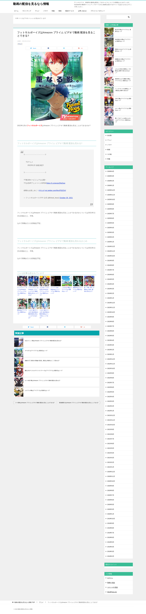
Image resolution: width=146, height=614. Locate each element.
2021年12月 (111, 415)
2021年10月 (111, 425)
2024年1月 (110, 298)
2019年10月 (111, 518)
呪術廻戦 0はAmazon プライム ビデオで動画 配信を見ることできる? (78, 402)
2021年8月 (110, 434)
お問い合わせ (82, 11)
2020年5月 (110, 504)
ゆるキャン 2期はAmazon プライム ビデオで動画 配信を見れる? (43, 340)
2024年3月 (110, 288)
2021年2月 (110, 462)
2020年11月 (111, 476)
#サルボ (42, 190)
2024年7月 (110, 270)
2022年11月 (111, 364)
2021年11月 (111, 420)
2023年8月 (110, 321)
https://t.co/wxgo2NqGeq (56, 183)
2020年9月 (110, 486)
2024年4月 (110, 284)
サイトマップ (27, 11)
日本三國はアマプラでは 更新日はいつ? (123, 99)
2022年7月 (110, 382)
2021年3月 (110, 457)
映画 (60, 11)
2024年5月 (110, 279)
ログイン (110, 578)
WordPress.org (112, 592)
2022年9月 (110, 373)
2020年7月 (110, 495)
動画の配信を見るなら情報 (31, 3)
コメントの (112, 587)
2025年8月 (110, 209)
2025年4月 (110, 227)
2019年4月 (110, 547)
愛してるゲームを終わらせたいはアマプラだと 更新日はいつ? (123, 120)
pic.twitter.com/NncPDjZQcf (55, 190)
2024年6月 (110, 274)
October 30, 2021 (66, 198)
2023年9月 (110, 317)
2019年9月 (110, 523)
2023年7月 (110, 326)
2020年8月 (110, 490)
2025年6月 (110, 218)
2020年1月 (110, 514)
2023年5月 (110, 335)
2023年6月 (110, 331)
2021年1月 (110, 467)
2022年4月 (110, 396)
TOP (24, 602)
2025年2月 (110, 237)
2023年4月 (110, 340)
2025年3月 (110, 232)
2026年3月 (110, 176)
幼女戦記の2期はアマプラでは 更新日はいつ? (122, 40)
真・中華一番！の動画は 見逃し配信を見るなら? (89, 289)
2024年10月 (111, 256)
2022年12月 (111, 359)
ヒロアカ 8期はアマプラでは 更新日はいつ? (37, 390)
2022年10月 (111, 368)
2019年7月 (110, 533)
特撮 (53, 11)
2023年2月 (110, 349)
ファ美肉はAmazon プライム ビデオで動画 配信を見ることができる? (34, 402)
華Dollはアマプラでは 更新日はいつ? (22, 311)
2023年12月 (111, 302)
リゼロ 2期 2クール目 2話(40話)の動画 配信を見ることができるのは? (33, 313)
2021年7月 (110, 439)
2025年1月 (110, 242)
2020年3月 (110, 509)
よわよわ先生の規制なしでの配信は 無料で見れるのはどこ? (123, 70)
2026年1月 (110, 185)
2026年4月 (110, 171)
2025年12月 (111, 190)
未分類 (109, 135)
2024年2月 (110, 293)
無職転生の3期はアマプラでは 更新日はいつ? (122, 60)
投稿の (111, 583)
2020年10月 (111, 481)
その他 (109, 154)
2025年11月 (111, 195)
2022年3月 (110, 401)
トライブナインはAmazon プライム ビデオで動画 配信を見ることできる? (33, 291)
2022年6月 (110, 387)
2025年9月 (110, 204)
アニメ (37, 11)
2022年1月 (110, 411)
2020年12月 (111, 471)
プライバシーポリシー (98, 11)
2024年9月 (110, 260)
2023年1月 (110, 354)
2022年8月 (110, 378)
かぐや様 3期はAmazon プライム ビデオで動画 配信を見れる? (42, 380)
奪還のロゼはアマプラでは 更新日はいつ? (123, 50)
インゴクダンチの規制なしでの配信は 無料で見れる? (123, 89)
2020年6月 (110, 500)
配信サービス (69, 11)
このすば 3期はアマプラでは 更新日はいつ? (67, 289)
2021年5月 (110, 448)
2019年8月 (110, 528)
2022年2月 (110, 406)
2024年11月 (111, 251)
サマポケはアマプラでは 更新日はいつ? (36, 350)
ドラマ (45, 11)
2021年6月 (110, 443)
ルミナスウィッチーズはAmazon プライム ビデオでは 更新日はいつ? (22, 290)
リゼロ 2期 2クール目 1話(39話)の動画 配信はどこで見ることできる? (44, 313)
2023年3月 (110, 345)
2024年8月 (110, 265)
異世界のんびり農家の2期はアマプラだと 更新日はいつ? (123, 79)
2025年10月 (111, 199)
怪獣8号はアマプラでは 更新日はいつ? (78, 289)
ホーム (16, 11)
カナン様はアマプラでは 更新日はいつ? (123, 109)
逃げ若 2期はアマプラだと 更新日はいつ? (123, 30)
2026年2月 (110, 181)
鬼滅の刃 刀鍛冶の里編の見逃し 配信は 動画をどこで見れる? (42, 360)
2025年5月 (110, 223)
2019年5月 (110, 542)
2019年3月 (110, 551)
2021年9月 (110, 429)
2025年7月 (110, 213)
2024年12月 (111, 246)
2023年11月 (111, 307)
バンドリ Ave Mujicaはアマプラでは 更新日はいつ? (56, 290)
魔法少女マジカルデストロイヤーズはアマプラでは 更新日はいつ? (43, 370)
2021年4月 (110, 453)
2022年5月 (110, 392)
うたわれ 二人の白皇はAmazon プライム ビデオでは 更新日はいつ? (45, 290)
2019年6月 (110, 537)
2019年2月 (110, 556)
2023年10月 (111, 312)
